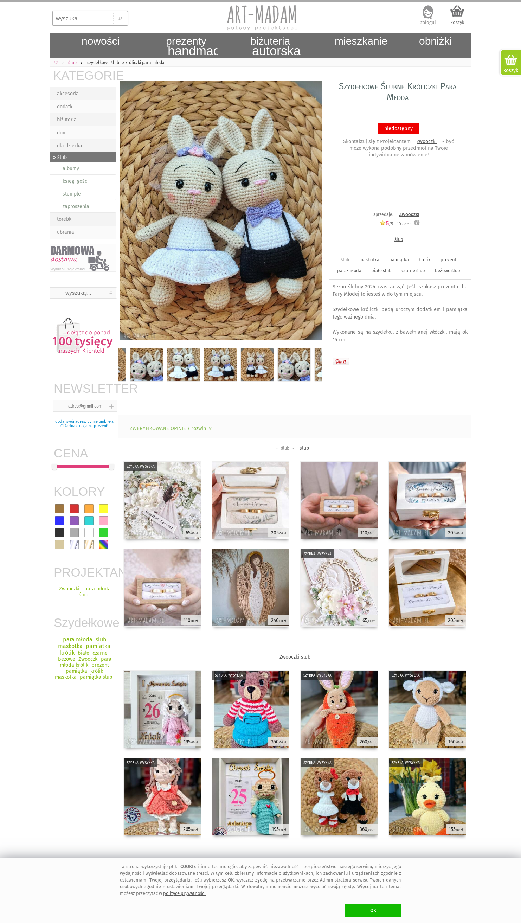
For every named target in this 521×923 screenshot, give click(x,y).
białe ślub (381, 270)
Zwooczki (427, 142)
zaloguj (428, 22)
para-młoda (349, 270)
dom (62, 133)
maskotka (369, 259)
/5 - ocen (396, 224)
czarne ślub (413, 270)
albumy (71, 169)
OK (373, 910)
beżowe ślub (447, 270)
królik (425, 259)
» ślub (60, 157)
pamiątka (399, 259)
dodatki (65, 107)
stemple (72, 194)
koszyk (457, 22)
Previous (129, 211)
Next (310, 211)
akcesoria (68, 94)
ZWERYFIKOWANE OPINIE (171, 428)
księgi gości (76, 181)
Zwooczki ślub (294, 657)
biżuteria (67, 120)
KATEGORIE (84, 75)
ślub (398, 239)
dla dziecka (69, 146)
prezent (100, 426)
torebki (65, 219)
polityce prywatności (184, 893)
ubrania (65, 232)
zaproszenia (76, 207)
